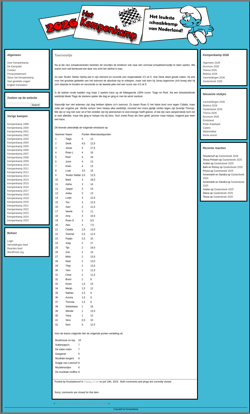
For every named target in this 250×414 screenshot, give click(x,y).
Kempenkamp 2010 (18, 164)
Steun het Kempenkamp (20, 77)
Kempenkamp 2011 (18, 168)
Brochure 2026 (211, 66)
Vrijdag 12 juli (91, 381)
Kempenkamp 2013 (18, 176)
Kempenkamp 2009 (18, 161)
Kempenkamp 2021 (18, 205)
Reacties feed (14, 248)
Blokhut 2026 (210, 73)
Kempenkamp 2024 (18, 216)
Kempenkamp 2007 (18, 153)
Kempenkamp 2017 (18, 190)
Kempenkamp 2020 (18, 202)
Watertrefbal (209, 131)
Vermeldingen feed (17, 244)
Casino (206, 127)
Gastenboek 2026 (212, 81)
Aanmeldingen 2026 (214, 77)
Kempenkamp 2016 (18, 187)
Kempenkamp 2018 (18, 194)
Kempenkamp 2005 (18, 146)
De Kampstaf (14, 66)
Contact (11, 70)
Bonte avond (210, 135)
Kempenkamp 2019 (18, 198)
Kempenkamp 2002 (18, 135)
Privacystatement (16, 73)
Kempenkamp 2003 (18, 139)
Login (10, 241)
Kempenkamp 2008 (18, 157)
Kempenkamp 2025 (18, 220)
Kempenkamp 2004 (18, 142)
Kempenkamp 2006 (18, 150)
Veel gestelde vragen (18, 81)
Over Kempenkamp (17, 62)
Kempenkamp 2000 (18, 127)
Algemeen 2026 (211, 62)
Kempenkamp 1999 (18, 124)
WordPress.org (15, 252)
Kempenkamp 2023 (18, 213)
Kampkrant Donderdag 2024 (71, 403)
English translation (17, 85)
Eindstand (208, 120)
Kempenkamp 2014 (18, 179)
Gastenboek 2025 (232, 159)
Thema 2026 (210, 70)
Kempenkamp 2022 (18, 209)
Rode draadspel (211, 124)
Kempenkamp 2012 (18, 172)
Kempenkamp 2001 (18, 131)
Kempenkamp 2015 (18, 183)
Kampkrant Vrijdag (98, 403)
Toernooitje (63, 55)
